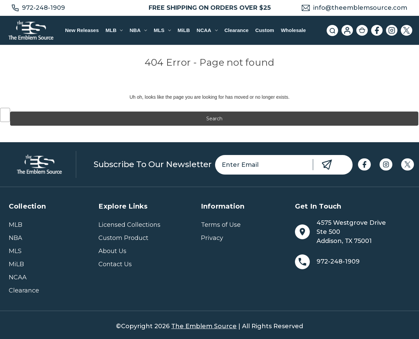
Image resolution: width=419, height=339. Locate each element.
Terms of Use (221, 224)
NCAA (207, 30)
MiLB (184, 30)
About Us (112, 251)
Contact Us (115, 264)
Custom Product (123, 238)
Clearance (237, 30)
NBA (138, 30)
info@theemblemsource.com (360, 7)
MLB (114, 30)
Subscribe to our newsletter (153, 164)
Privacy (212, 238)
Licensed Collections (129, 224)
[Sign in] (347, 30)
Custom (264, 30)
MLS (162, 30)
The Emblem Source (204, 326)
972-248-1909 (43, 7)
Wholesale (293, 30)
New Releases (82, 30)
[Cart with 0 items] (362, 30)
